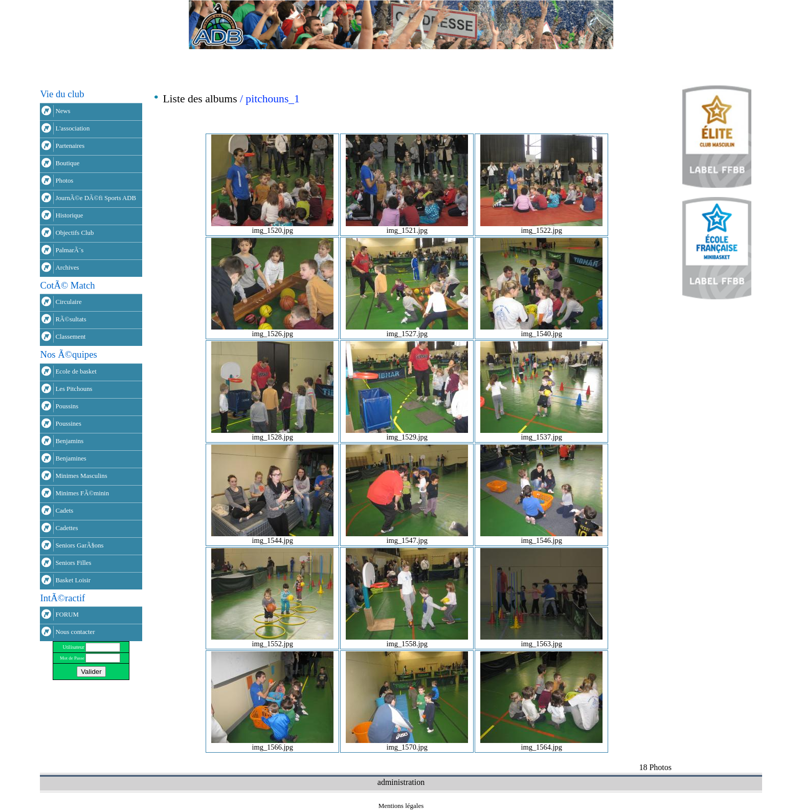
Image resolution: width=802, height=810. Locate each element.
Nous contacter (75, 632)
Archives (67, 267)
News (62, 111)
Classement (70, 336)
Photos (64, 180)
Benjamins (69, 441)
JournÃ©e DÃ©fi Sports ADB (95, 198)
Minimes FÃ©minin (82, 493)
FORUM (67, 614)
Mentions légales (401, 805)
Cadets (64, 510)
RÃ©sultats (70, 319)
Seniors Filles (73, 562)
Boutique (67, 163)
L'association (72, 128)
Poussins (66, 406)
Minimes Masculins (81, 475)
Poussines (68, 423)
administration (401, 782)
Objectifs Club (74, 232)
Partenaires (69, 145)
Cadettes (66, 528)
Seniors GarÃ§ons (79, 545)
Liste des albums (200, 99)
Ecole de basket (75, 371)
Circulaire (68, 301)
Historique (69, 215)
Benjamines (70, 458)
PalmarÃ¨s (69, 250)
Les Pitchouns (73, 388)
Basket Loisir (73, 580)
